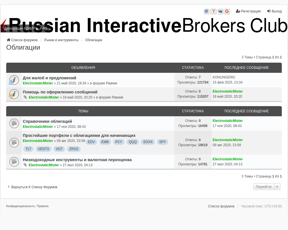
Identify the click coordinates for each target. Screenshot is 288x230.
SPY (162, 142)
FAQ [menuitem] (43, 28)
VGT (59, 149)
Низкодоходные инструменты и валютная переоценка (77, 159)
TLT (28, 149)
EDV (91, 142)
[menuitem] (20, 206)
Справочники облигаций (47, 121)
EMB (105, 142)
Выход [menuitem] (274, 11)
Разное (111, 83)
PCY (118, 142)
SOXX (147, 142)
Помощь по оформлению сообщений (60, 92)
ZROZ (73, 149)
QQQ (133, 142)
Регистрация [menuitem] (248, 11)
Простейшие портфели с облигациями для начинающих (79, 135)
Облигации (23, 47)
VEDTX (43, 149)
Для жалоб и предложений (49, 78)
